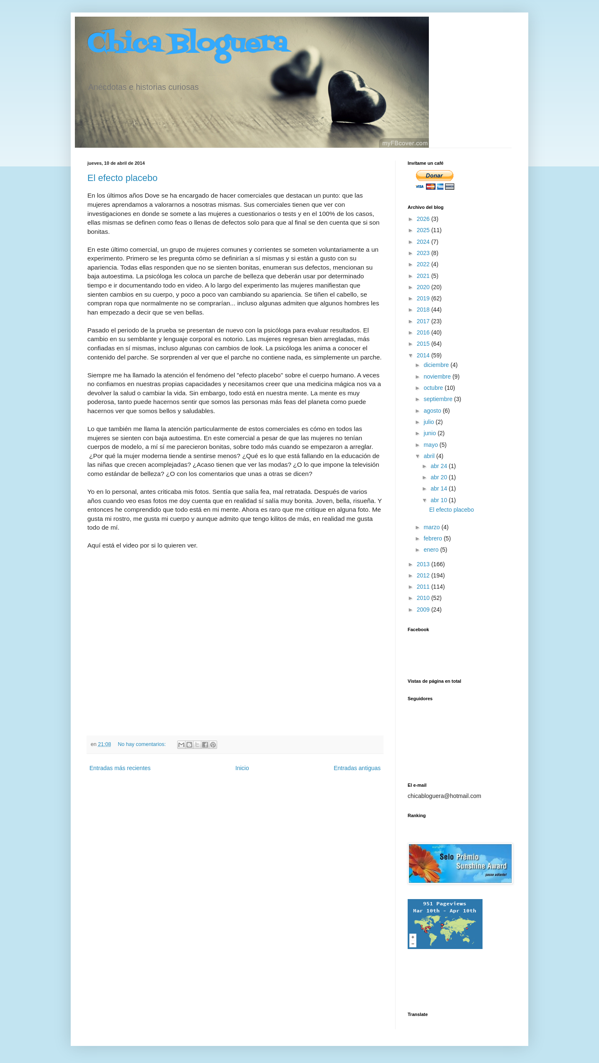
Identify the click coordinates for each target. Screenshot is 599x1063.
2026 (424, 219)
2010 (424, 598)
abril (429, 456)
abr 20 (440, 477)
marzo (432, 527)
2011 (424, 586)
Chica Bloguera (187, 45)
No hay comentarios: (142, 744)
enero (431, 549)
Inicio (242, 768)
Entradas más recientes (120, 768)
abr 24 (440, 466)
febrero (433, 538)
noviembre (437, 376)
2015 (424, 343)
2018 (424, 309)
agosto (433, 410)
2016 (424, 332)
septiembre (438, 399)
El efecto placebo (122, 178)
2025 (424, 230)
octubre (434, 387)
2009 (424, 609)
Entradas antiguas (357, 768)
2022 (424, 264)
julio (429, 422)
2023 (424, 253)
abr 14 (440, 488)
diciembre (436, 365)
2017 (424, 321)
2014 (424, 355)
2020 (424, 287)
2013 (424, 564)
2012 (424, 575)
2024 (424, 241)
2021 (424, 276)
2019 (424, 298)
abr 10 (440, 500)
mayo (431, 444)
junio (430, 433)
